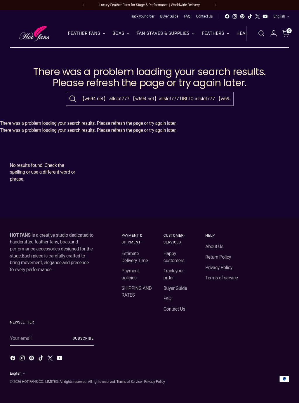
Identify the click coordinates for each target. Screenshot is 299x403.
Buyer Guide (175, 288)
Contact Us (174, 309)
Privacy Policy (218, 267)
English (281, 16)
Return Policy (218, 257)
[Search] (73, 99)
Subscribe (83, 338)
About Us (214, 246)
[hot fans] (35, 33)
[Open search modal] (261, 33)
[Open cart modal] (286, 33)
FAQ (168, 298)
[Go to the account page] (273, 33)
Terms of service (221, 278)
